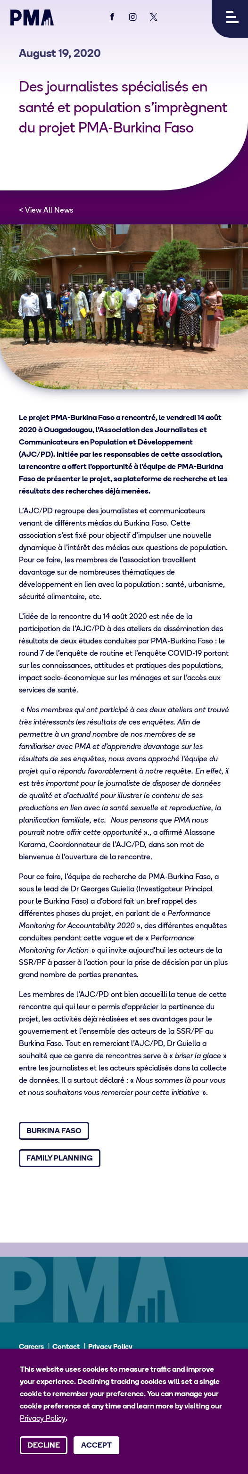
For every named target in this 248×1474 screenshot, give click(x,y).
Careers (31, 1347)
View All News (49, 210)
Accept (96, 1445)
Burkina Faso (54, 1131)
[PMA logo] (32, 17)
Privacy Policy (110, 1347)
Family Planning (59, 1158)
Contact (66, 1347)
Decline (43, 1445)
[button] (230, 19)
